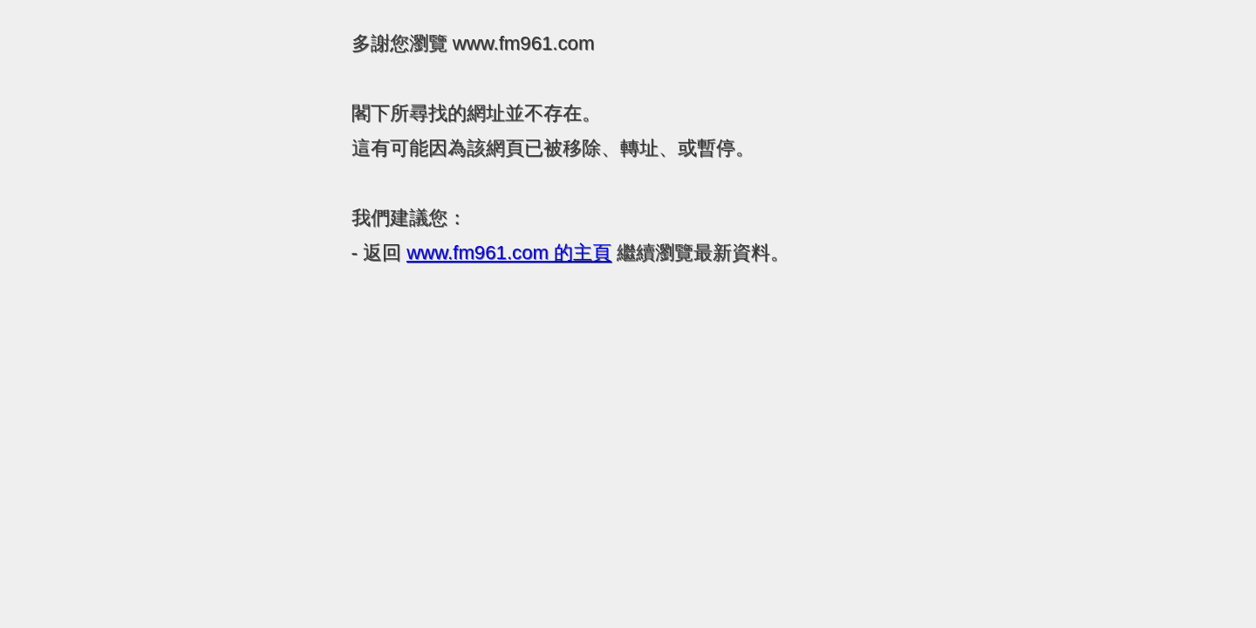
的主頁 (508, 252)
